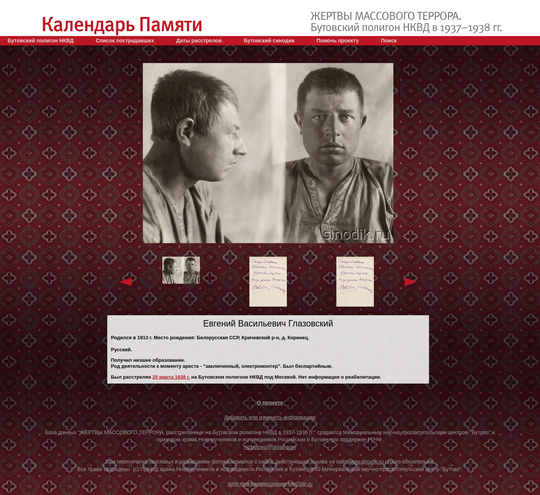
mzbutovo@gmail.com (270, 447)
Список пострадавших (125, 41)
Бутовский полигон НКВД (41, 41)
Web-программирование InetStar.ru (270, 484)
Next (411, 282)
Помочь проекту (337, 41)
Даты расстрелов (199, 41)
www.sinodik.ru (366, 462)
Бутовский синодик (269, 41)
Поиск (389, 41)
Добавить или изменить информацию (270, 417)
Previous (126, 282)
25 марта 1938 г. (171, 377)
